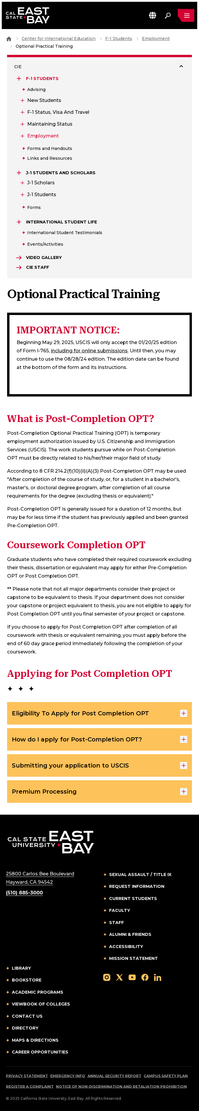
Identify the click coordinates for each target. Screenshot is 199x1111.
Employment (156, 38)
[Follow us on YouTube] (132, 977)
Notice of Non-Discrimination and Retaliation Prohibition (121, 1086)
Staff (116, 922)
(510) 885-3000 (24, 893)
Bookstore (26, 980)
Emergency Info (67, 1076)
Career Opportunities (40, 1052)
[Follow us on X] (119, 977)
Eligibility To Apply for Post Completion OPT (99, 713)
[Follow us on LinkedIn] (157, 977)
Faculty (119, 910)
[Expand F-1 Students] (19, 78)
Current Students (133, 898)
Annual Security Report (114, 1076)
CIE (18, 66)
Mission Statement (133, 958)
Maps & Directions (35, 1040)
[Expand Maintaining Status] (22, 124)
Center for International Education (59, 38)
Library (21, 968)
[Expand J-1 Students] (22, 194)
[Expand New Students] (22, 100)
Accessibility (126, 946)
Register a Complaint (30, 1086)
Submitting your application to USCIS (99, 765)
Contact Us (27, 1016)
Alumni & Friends (130, 934)
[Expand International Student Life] (19, 222)
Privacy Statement (27, 1076)
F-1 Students (118, 38)
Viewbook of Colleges (41, 1004)
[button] (153, 15)
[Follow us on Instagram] (106, 977)
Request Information (136, 886)
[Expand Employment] (22, 136)
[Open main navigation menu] (186, 15)
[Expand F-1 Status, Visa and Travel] (22, 112)
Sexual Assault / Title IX (140, 874)
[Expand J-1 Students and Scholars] (19, 173)
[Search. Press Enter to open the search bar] (167, 15)
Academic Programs (37, 992)
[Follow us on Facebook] (144, 977)
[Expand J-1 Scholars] (22, 182)
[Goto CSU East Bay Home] (9, 38)
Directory (25, 1028)
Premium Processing (99, 791)
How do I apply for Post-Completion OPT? (99, 739)
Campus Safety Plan (166, 1076)
